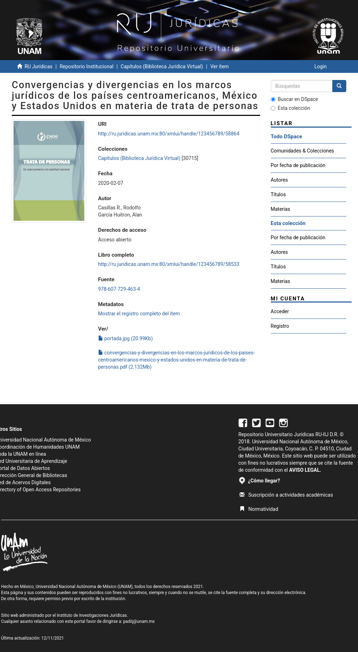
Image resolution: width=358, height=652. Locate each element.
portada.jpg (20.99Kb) (125, 338)
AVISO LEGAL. (305, 470)
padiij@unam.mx (139, 621)
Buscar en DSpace (294, 99)
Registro (280, 326)
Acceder (280, 311)
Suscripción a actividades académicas (286, 495)
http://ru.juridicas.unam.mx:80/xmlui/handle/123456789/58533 (168, 264)
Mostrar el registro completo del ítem (139, 313)
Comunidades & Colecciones (302, 151)
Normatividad (258, 509)
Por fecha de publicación (298, 165)
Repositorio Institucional (87, 66)
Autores (279, 180)
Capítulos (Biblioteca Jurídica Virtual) (162, 66)
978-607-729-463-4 (119, 289)
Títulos (278, 194)
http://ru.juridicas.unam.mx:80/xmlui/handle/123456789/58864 (168, 134)
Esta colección (290, 108)
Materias (280, 209)
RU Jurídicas (38, 66)
